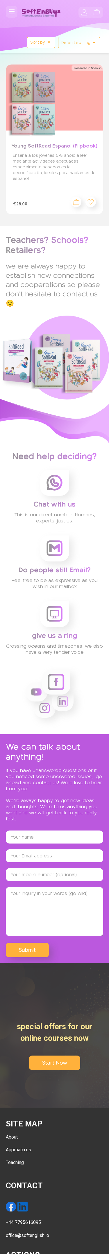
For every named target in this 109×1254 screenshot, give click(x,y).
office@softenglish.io (27, 1235)
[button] (90, 202)
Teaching (15, 1162)
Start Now (54, 1063)
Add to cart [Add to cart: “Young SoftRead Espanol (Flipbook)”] (76, 202)
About (12, 1137)
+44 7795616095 (23, 1222)
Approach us (18, 1149)
